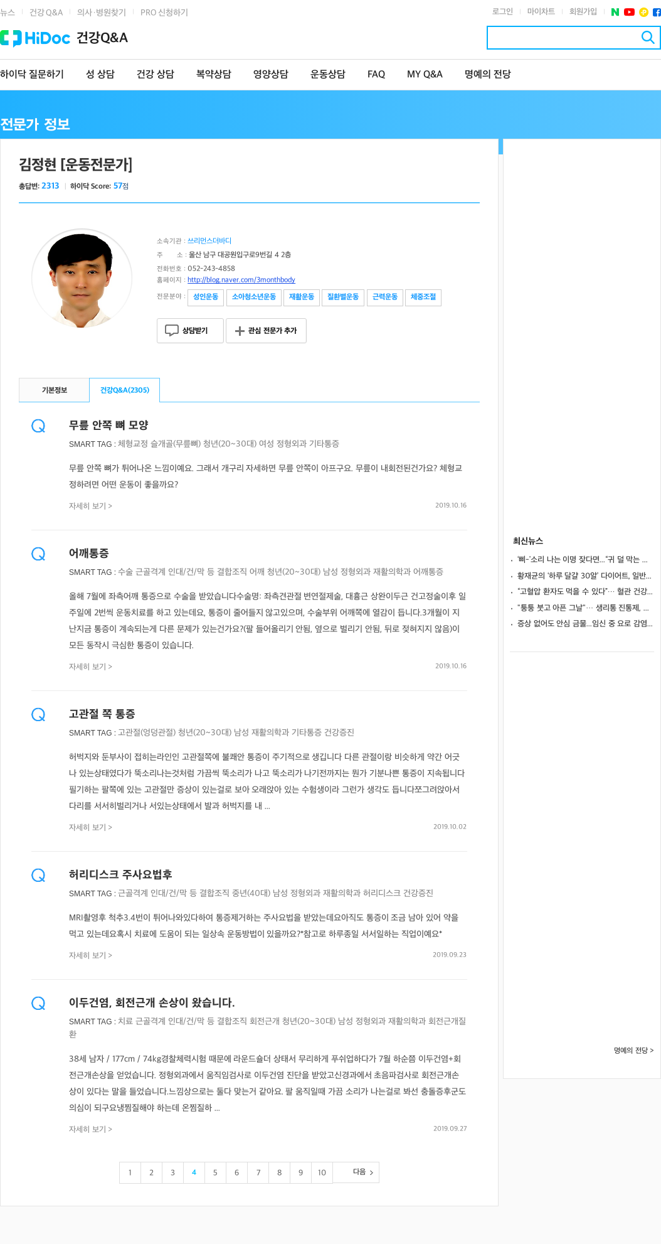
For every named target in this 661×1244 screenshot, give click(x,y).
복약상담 (213, 75)
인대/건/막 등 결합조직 (207, 572)
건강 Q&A (46, 13)
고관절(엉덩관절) (147, 732)
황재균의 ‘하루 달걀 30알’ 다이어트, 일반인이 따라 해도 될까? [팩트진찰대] (585, 576)
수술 (125, 572)
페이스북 (657, 12)
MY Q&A (425, 75)
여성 (266, 444)
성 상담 (100, 75)
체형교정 (133, 444)
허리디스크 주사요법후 (120, 875)
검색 (648, 37)
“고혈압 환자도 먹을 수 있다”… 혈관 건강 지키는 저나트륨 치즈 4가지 (585, 592)
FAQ (376, 75)
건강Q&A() (124, 390)
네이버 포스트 (615, 12)
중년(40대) (251, 893)
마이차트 (541, 12)
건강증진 (339, 732)
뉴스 (7, 13)
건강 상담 (155, 75)
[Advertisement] (582, 327)
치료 (125, 1021)
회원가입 (583, 12)
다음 (359, 1172)
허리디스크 (382, 893)
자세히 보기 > (91, 506)
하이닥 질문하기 (32, 75)
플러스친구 (643, 12)
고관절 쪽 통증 (102, 714)
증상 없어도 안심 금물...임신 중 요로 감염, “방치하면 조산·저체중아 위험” (585, 624)
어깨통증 (89, 553)
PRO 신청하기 (164, 13)
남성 (330, 572)
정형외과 (292, 444)
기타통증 (324, 444)
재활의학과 (392, 572)
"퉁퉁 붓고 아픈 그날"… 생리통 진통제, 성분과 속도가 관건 (585, 608)
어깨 (257, 572)
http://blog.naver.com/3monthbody (241, 280)
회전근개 (265, 1021)
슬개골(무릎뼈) (176, 444)
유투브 (629, 12)
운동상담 (328, 75)
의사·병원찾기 (101, 13)
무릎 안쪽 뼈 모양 (109, 425)
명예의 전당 (488, 75)
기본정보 (54, 390)
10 (322, 1173)
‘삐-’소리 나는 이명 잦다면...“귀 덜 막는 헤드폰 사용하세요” (585, 560)
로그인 (502, 12)
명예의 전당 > (634, 1051)
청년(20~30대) (229, 444)
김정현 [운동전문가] (75, 165)
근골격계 (150, 572)
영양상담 (270, 75)
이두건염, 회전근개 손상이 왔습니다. (152, 1003)
